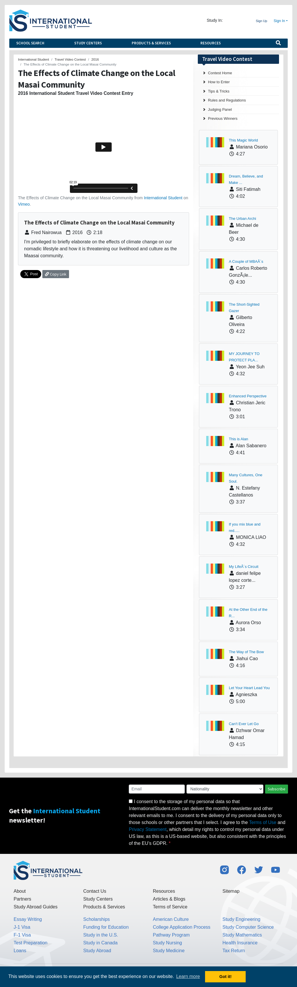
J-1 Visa (22, 927)
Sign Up (261, 21)
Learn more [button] (188, 976)
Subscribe (276, 789)
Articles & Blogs (169, 899)
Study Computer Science (248, 927)
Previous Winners (223, 118)
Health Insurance (240, 942)
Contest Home (220, 73)
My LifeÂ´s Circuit (243, 566)
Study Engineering (241, 919)
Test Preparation (31, 942)
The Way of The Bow (246, 652)
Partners (22, 899)
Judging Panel (220, 109)
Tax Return (233, 950)
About (20, 891)
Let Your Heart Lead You (249, 688)
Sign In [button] (279, 21)
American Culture (171, 919)
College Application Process (181, 927)
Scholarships (96, 919)
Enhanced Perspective (248, 396)
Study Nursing (167, 942)
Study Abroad (97, 950)
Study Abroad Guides (35, 906)
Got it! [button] (225, 976)
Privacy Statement (147, 829)
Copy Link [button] (55, 274)
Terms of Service (170, 906)
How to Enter (219, 82)
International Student (163, 197)
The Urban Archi (242, 218)
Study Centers (88, 43)
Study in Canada (100, 942)
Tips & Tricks (218, 91)
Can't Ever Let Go (244, 724)
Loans (20, 950)
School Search (30, 43)
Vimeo (24, 204)
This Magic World (243, 140)
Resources (210, 43)
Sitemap (231, 891)
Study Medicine (168, 950)
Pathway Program (171, 934)
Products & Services (151, 43)
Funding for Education (106, 927)
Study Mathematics (242, 934)
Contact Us (94, 891)
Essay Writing (28, 919)
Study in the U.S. (100, 934)
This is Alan (238, 439)
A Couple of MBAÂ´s (246, 261)
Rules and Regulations (227, 100)
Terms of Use (262, 822)
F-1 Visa (22, 934)
